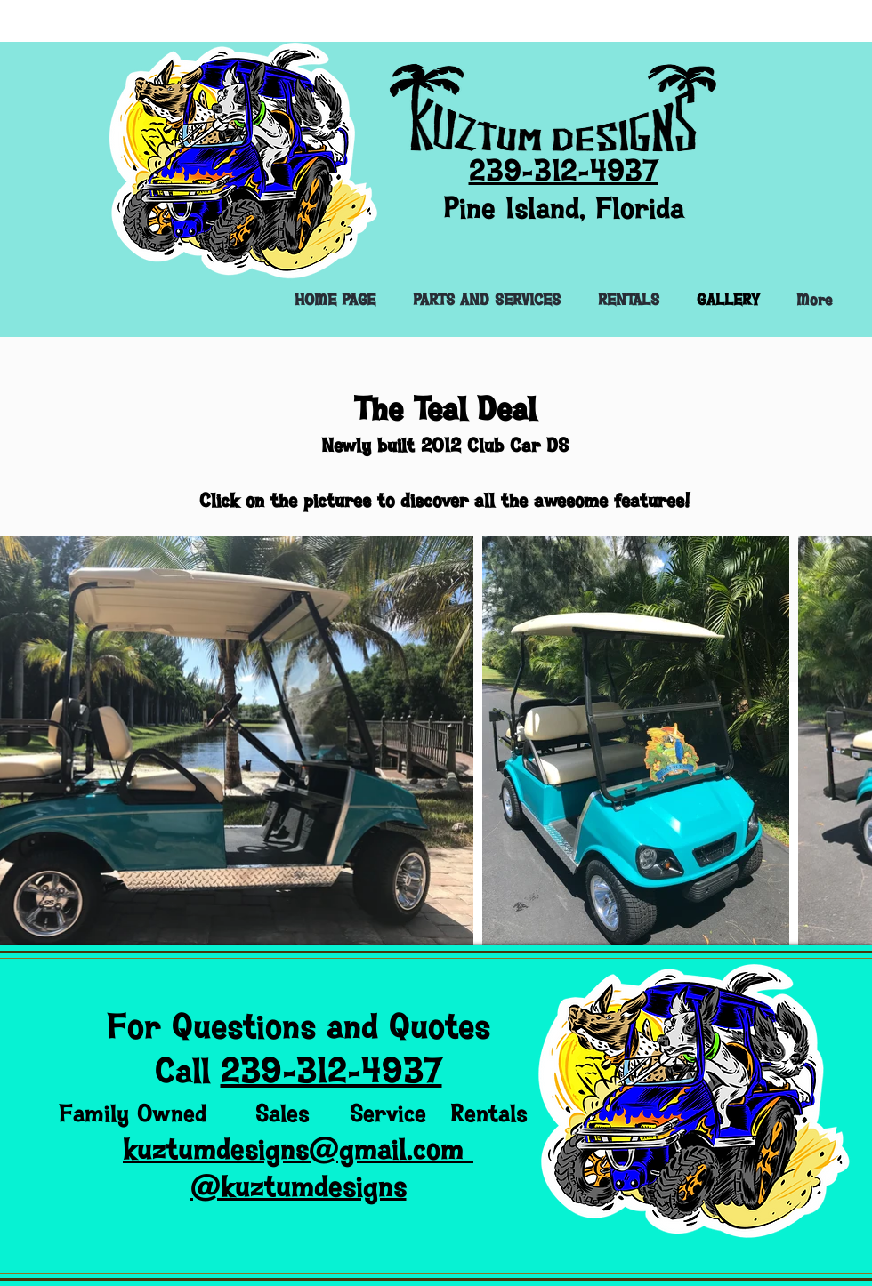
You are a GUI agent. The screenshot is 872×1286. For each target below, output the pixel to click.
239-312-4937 (331, 1071)
